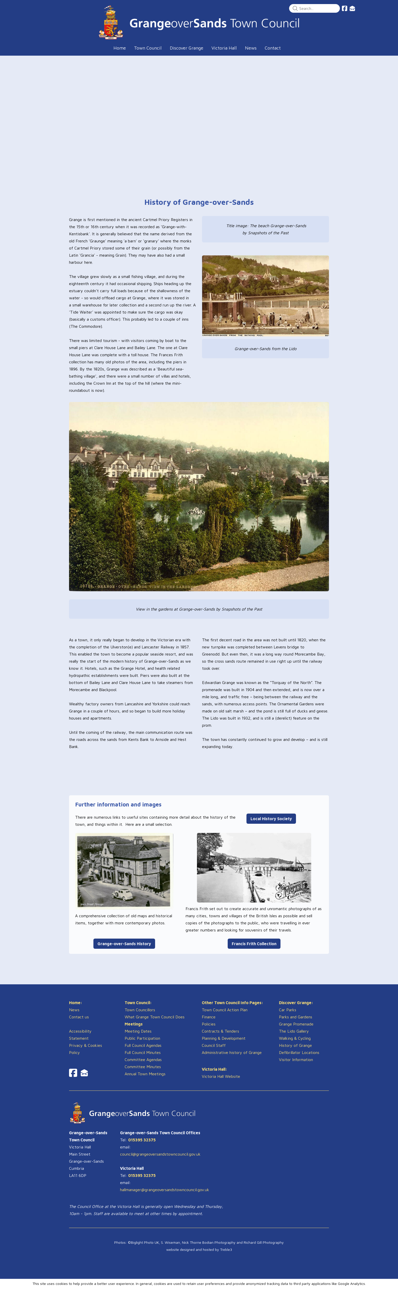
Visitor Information (296, 1064)
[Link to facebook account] (344, 8)
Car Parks (287, 1014)
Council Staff (214, 1050)
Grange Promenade (296, 1028)
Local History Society (271, 818)
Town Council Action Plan (224, 1014)
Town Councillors (140, 1014)
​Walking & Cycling (295, 1043)
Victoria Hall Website (221, 1081)
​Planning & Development (223, 1043)
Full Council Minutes (143, 1057)
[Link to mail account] (352, 8)
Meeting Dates (138, 1036)
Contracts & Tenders (220, 1036)
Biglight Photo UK (145, 1247)
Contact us (79, 1021)
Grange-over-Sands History (124, 943)
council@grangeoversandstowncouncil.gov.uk (160, 1159)
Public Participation (142, 1043)
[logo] (199, 22)
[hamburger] (47, 8)
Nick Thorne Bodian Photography (209, 1247)
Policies (208, 1028)
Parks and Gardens (295, 1021)
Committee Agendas (143, 1064)
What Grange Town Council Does (155, 1021)
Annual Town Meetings (145, 1078)
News (74, 1014)
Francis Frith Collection (254, 943)
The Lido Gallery (294, 1036)
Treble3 (226, 1254)
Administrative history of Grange (232, 1057)
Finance (208, 1021)
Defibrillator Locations (299, 1057)
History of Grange (295, 1050)
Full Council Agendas (143, 1050)
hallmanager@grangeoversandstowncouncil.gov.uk (164, 1194)
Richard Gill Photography (264, 1247)
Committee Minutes (143, 1071)
